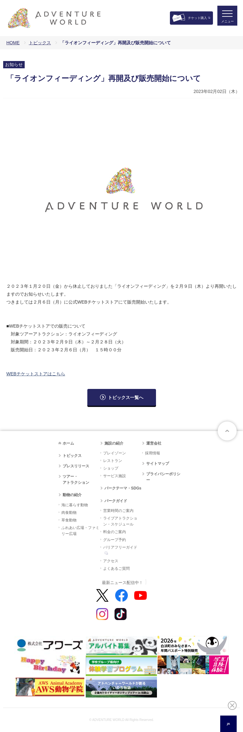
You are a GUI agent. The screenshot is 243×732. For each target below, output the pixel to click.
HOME (13, 42)
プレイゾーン (114, 453)
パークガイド (115, 501)
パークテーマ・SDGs (122, 488)
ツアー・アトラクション (76, 479)
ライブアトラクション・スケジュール (120, 521)
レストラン (112, 460)
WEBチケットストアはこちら (35, 373)
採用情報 (152, 453)
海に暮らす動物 (74, 505)
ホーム (68, 443)
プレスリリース (76, 466)
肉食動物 (69, 512)
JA (228, 724)
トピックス (40, 42)
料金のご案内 (114, 532)
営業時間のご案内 (118, 510)
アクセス (110, 561)
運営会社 (153, 443)
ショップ (110, 468)
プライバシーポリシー (163, 477)
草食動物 (69, 520)
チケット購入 (197, 18)
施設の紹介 (113, 443)
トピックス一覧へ (125, 397)
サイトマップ (157, 463)
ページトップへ (227, 430)
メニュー (225, 24)
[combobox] (228, 724)
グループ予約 (114, 540)
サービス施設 (114, 476)
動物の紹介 (72, 495)
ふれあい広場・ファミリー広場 (80, 531)
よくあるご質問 (116, 568)
